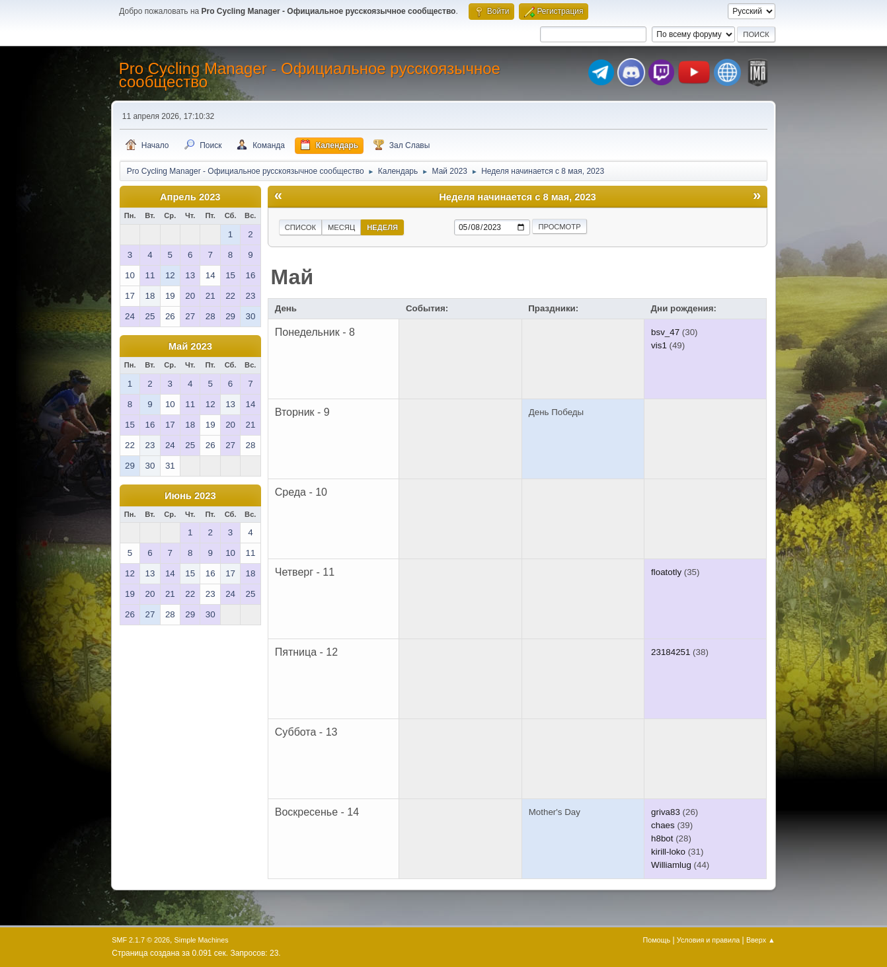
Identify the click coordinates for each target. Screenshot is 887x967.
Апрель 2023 (190, 197)
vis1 (659, 345)
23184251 (670, 652)
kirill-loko (668, 852)
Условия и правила (708, 940)
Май (292, 277)
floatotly (666, 572)
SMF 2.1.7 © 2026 (141, 940)
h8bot (662, 838)
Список (300, 227)
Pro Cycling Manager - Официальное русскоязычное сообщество (309, 75)
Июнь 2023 (190, 495)
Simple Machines (201, 940)
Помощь (656, 940)
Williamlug (671, 865)
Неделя (382, 227)
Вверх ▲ (760, 940)
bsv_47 (665, 332)
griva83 (665, 812)
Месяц (341, 227)
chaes (663, 825)
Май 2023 (190, 346)
